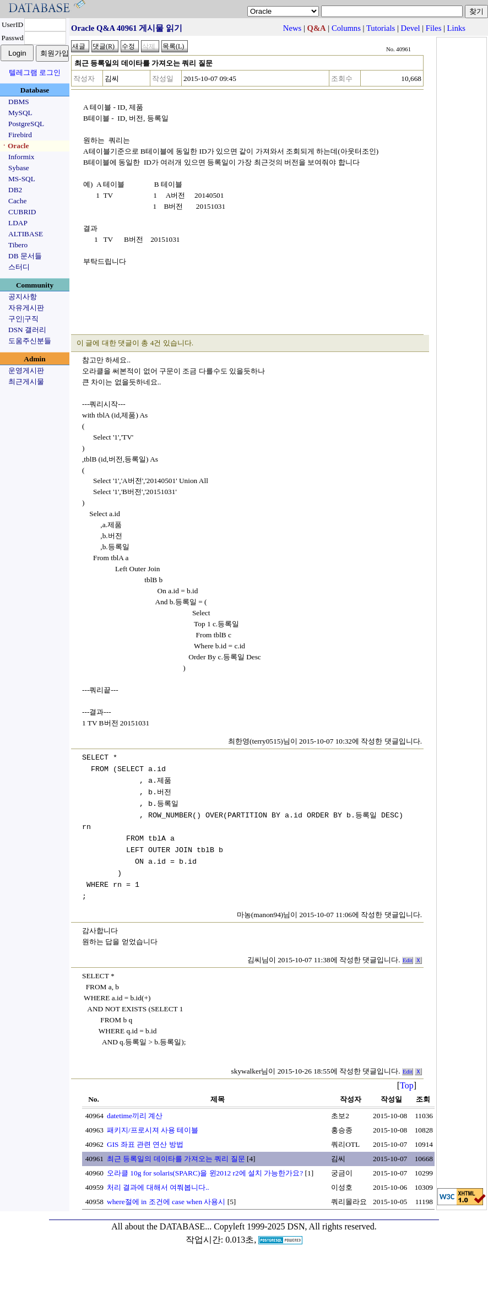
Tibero (18, 245)
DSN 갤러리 (27, 330)
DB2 (15, 190)
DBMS (18, 101)
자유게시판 (26, 308)
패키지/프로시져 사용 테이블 (152, 1130)
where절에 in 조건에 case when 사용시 (166, 1202)
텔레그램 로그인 (35, 72)
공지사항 (22, 296)
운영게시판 (26, 370)
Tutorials (380, 28)
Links (456, 28)
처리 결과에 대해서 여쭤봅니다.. (158, 1187)
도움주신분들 (29, 341)
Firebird (20, 135)
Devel (410, 28)
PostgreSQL (26, 124)
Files (434, 28)
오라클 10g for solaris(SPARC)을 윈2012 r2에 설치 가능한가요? (205, 1173)
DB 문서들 (25, 256)
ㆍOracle (15, 146)
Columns (346, 28)
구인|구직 (23, 319)
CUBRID (22, 212)
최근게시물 (26, 381)
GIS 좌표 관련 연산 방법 (145, 1144)
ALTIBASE (25, 234)
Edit (408, 960)
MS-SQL (21, 179)
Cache (17, 201)
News (292, 28)
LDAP (18, 223)
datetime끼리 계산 (134, 1116)
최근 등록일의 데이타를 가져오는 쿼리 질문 (176, 1159)
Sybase (18, 168)
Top (407, 1085)
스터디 (19, 267)
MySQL (20, 113)
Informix (21, 157)
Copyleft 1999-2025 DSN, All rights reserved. (295, 1226)
